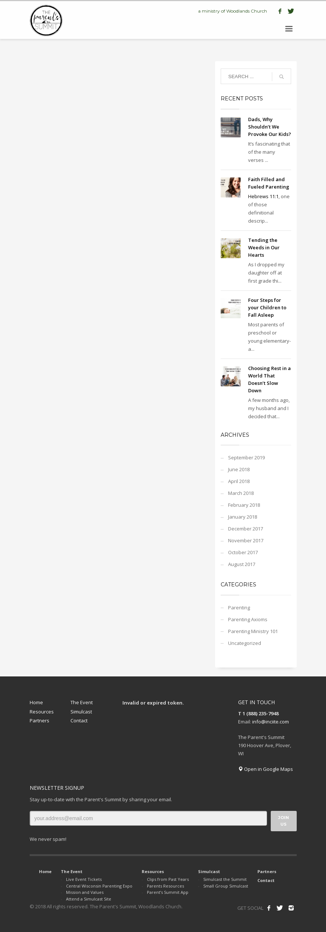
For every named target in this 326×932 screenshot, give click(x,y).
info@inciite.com (270, 721)
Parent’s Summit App (167, 892)
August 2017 (241, 564)
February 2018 (244, 505)
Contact (79, 720)
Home (36, 702)
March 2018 (241, 493)
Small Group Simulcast (225, 886)
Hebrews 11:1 (263, 196)
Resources (42, 711)
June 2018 (239, 469)
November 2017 (245, 540)
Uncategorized (244, 643)
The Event (81, 702)
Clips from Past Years (168, 879)
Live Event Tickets (84, 879)
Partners (39, 720)
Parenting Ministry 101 (253, 631)
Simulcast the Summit (225, 879)
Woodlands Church (246, 11)
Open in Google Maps (265, 769)
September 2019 (246, 457)
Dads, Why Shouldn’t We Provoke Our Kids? (269, 126)
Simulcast (81, 711)
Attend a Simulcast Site (88, 899)
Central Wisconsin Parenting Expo (99, 886)
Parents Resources (165, 886)
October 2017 (243, 552)
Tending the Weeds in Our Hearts (264, 247)
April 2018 (239, 481)
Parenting (239, 607)
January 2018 (242, 516)
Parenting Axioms (247, 619)
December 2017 (245, 528)
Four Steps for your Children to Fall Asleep (267, 307)
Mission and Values (84, 892)
